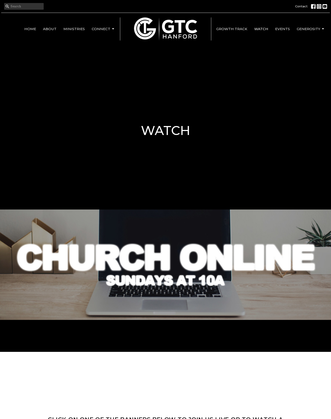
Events (282, 29)
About (50, 29)
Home (30, 29)
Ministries (74, 29)
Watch (261, 29)
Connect (103, 29)
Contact (301, 6)
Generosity (311, 29)
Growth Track (231, 29)
